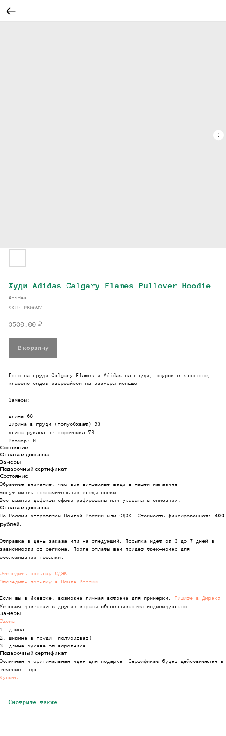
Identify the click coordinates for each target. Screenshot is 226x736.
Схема (7, 621)
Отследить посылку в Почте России (49, 581)
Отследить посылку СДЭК (33, 573)
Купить (9, 677)
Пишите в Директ (198, 598)
